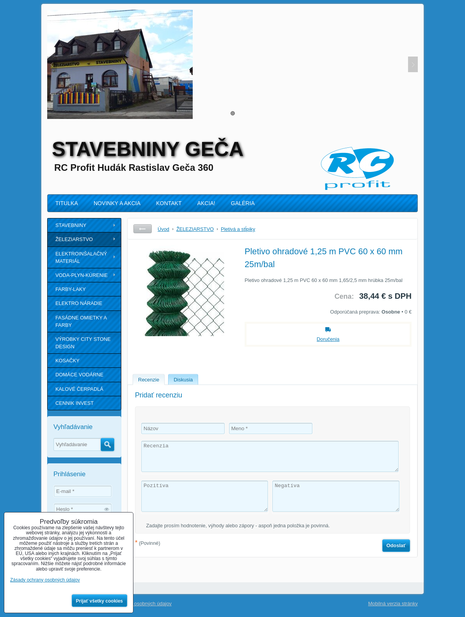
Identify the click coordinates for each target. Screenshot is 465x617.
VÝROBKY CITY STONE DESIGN (83, 342)
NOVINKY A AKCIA (117, 203)
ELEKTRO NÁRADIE (78, 303)
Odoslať (396, 545)
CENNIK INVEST (74, 403)
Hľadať (107, 444)
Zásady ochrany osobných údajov (134, 603)
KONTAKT (168, 203)
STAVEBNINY (70, 225)
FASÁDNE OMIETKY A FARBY (81, 321)
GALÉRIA (243, 203)
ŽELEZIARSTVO (74, 239)
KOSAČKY (67, 360)
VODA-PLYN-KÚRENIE (81, 275)
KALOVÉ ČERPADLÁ (79, 389)
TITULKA (66, 203)
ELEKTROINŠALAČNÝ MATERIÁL (81, 257)
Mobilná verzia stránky (393, 603)
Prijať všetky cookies (99, 601)
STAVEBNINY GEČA (147, 149)
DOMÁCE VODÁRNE (79, 375)
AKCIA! (206, 203)
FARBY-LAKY (70, 289)
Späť (142, 228)
